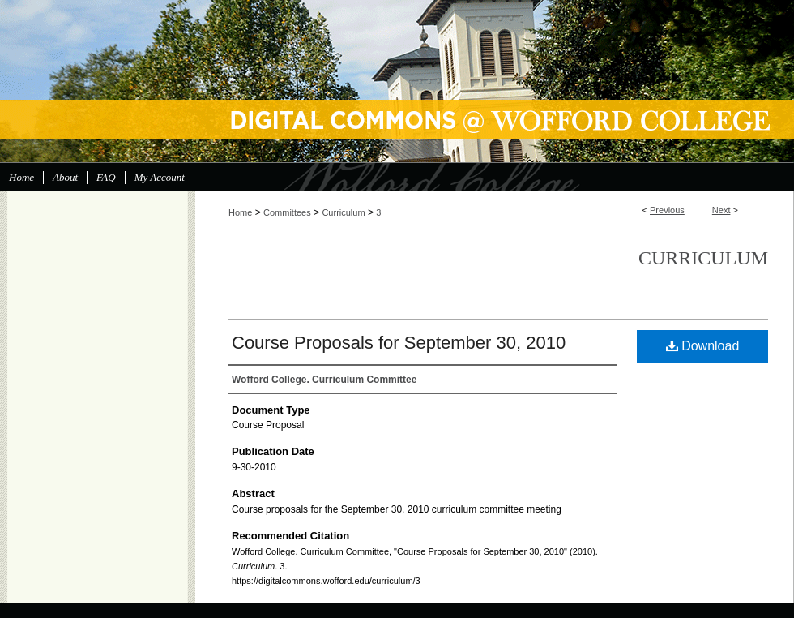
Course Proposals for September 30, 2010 (399, 343)
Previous (667, 210)
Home (240, 212)
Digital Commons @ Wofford (397, 81)
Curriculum (343, 212)
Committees (287, 212)
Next (721, 210)
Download (703, 346)
